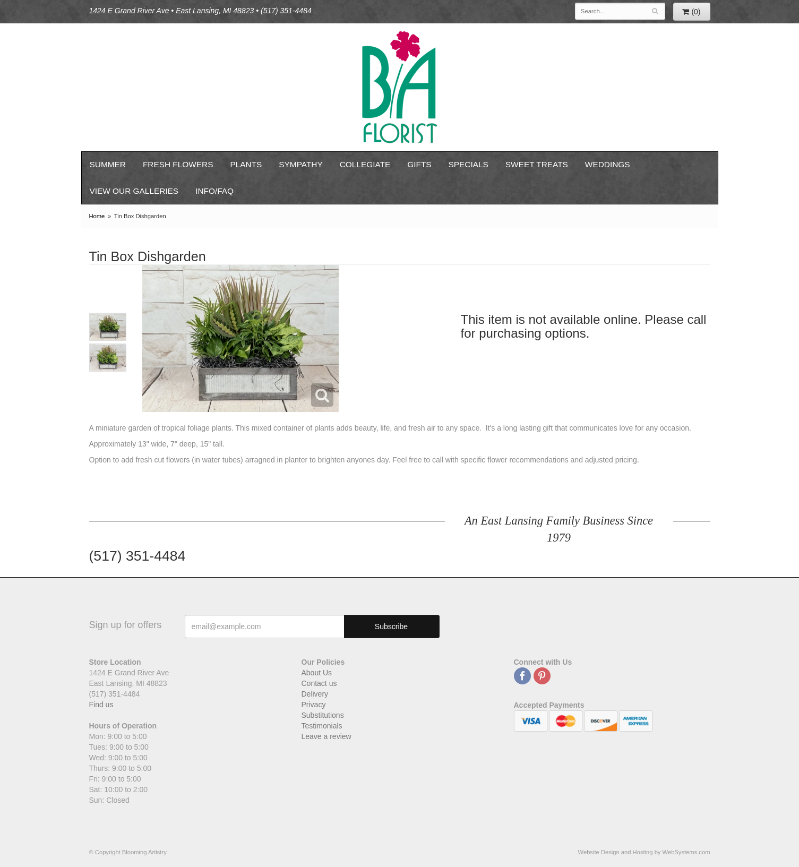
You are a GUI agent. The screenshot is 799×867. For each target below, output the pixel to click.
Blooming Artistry (399, 87)
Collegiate (365, 164)
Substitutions (323, 715)
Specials (468, 164)
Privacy (314, 704)
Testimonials (322, 726)
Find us (101, 704)
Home (97, 216)
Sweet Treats (536, 164)
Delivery (315, 694)
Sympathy (300, 164)
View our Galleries (134, 190)
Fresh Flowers (178, 164)
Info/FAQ (214, 190)
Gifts (419, 164)
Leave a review (326, 736)
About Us (317, 672)
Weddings (607, 164)
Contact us (319, 683)
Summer (108, 164)
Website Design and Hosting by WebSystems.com (644, 852)
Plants (246, 164)
